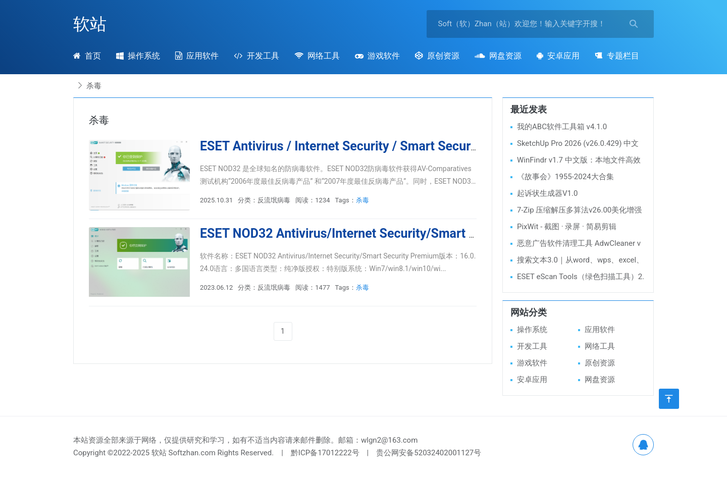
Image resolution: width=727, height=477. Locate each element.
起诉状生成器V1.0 (547, 193)
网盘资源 (498, 56)
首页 (87, 56)
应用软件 (197, 56)
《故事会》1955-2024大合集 (565, 176)
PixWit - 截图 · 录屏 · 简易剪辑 (566, 226)
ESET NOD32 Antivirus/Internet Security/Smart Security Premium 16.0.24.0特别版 (433, 233)
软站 (90, 24)
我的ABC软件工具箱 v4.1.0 (562, 126)
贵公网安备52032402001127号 (428, 452)
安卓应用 (558, 56)
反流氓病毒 (273, 200)
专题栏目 (617, 56)
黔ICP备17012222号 (325, 452)
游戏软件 (377, 56)
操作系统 (138, 56)
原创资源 (437, 56)
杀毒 (362, 200)
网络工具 (317, 56)
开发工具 (256, 56)
